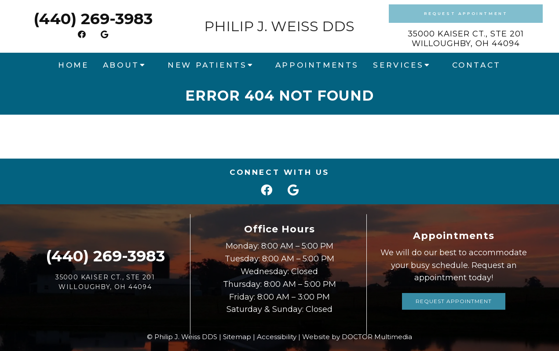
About (121, 65)
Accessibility (276, 337)
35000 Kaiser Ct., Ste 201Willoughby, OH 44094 (466, 38)
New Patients (207, 65)
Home (73, 65)
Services (398, 65)
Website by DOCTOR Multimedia (357, 337)
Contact (476, 65)
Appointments (317, 65)
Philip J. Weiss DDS (279, 26)
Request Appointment (466, 13)
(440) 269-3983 (93, 18)
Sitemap (237, 337)
